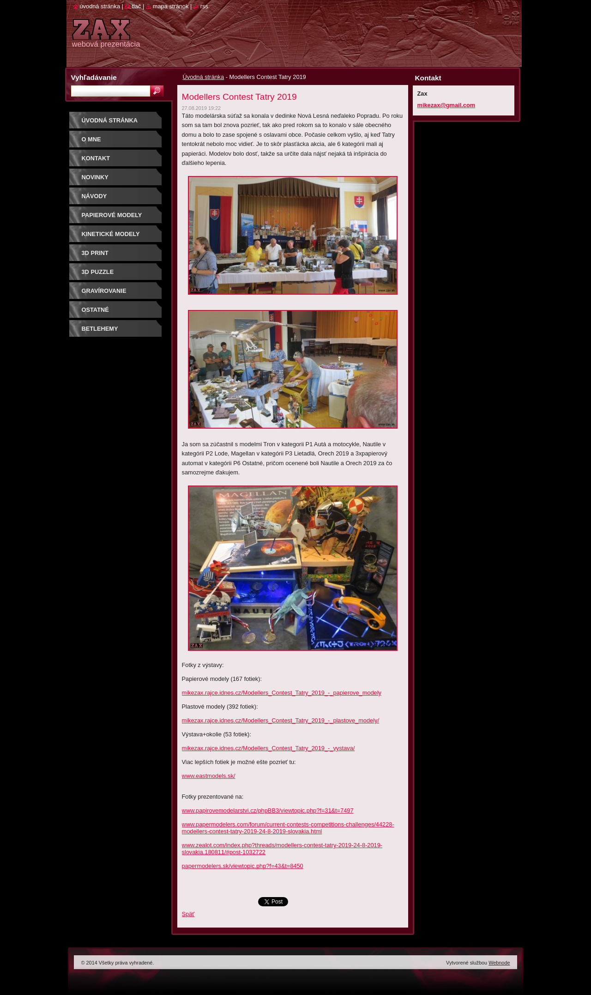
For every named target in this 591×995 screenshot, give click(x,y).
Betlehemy (100, 328)
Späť (188, 913)
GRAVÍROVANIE (104, 290)
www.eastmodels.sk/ (208, 775)
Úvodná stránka (203, 76)
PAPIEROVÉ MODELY (112, 215)
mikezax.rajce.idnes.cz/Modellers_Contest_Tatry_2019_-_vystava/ (268, 748)
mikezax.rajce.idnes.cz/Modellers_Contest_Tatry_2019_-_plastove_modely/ (281, 720)
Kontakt (96, 158)
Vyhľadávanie (94, 77)
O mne (91, 139)
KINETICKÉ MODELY (111, 234)
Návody (94, 196)
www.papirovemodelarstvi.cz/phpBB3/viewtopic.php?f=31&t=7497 (268, 810)
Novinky (95, 177)
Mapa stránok (171, 6)
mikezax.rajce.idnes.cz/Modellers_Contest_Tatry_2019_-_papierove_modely (281, 692)
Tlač (136, 6)
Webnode (499, 962)
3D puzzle (98, 271)
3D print (95, 252)
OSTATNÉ (95, 309)
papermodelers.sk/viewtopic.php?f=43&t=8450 (242, 865)
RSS (204, 6)
